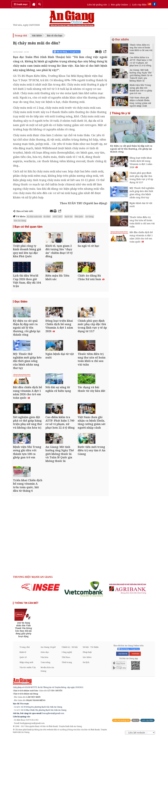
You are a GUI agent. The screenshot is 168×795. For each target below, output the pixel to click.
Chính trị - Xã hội (70, 704)
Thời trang (67, 720)
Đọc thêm (20, 316)
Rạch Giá (68, 216)
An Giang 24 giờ (48, 704)
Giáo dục (45, 709)
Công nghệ (67, 709)
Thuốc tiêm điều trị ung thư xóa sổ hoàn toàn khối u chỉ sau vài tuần (142, 222)
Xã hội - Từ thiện (90, 704)
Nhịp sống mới (26, 720)
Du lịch (86, 720)
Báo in (135, 778)
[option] (40, 645)
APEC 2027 (57, 216)
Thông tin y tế (121, 113)
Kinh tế (22, 709)
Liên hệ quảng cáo (97, 4)
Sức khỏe (37, 35)
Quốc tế (23, 715)
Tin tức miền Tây (27, 725)
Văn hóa (44, 715)
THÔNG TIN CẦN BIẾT (26, 660)
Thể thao (66, 715)
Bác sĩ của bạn (54, 35)
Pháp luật (87, 709)
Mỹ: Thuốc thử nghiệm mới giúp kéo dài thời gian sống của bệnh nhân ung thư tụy (142, 192)
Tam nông (45, 720)
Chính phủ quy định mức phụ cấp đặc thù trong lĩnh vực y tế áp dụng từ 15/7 (141, 177)
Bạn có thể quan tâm (28, 227)
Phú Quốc (79, 216)
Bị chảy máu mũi (34, 216)
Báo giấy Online (119, 4)
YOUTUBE (135, 712)
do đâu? (46, 216)
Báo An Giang (20, 220)
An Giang (89, 216)
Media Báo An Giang (47, 727)
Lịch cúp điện (139, 4)
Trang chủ (21, 35)
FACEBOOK (122, 712)
